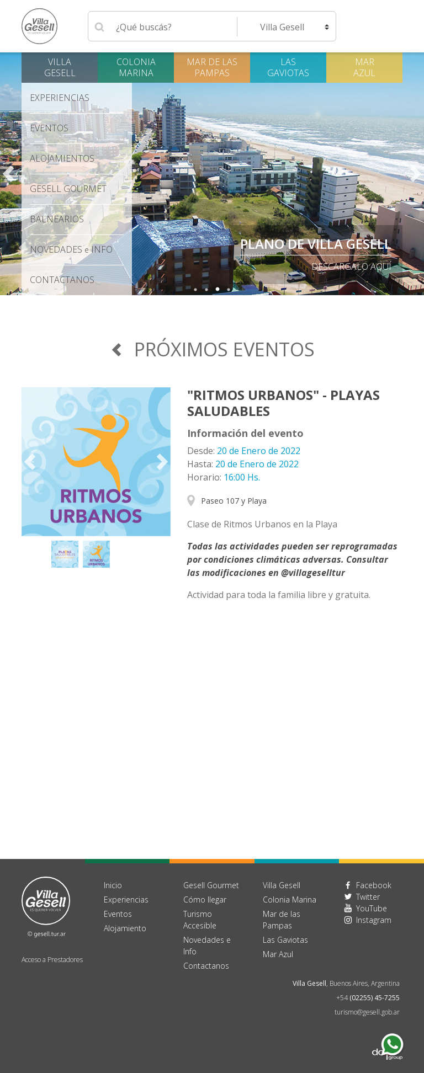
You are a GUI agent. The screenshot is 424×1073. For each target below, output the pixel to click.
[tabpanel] (212, 173)
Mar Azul (364, 67)
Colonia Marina (136, 67)
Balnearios (57, 219)
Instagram (373, 920)
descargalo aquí (351, 266)
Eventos (49, 128)
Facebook (373, 885)
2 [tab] (206, 289)
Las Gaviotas (288, 67)
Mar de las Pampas (212, 67)
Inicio (113, 885)
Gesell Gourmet (68, 189)
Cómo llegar (204, 899)
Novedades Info (71, 249)
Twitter (368, 897)
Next (415, 174)
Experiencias (59, 98)
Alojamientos (62, 158)
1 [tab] (195, 289)
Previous (8, 174)
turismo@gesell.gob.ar (367, 1012)
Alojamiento (125, 928)
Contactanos (206, 965)
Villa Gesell (60, 67)
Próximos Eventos (212, 349)
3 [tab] (217, 289)
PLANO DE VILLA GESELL (315, 243)
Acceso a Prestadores (52, 959)
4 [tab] (228, 289)
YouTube (371, 908)
